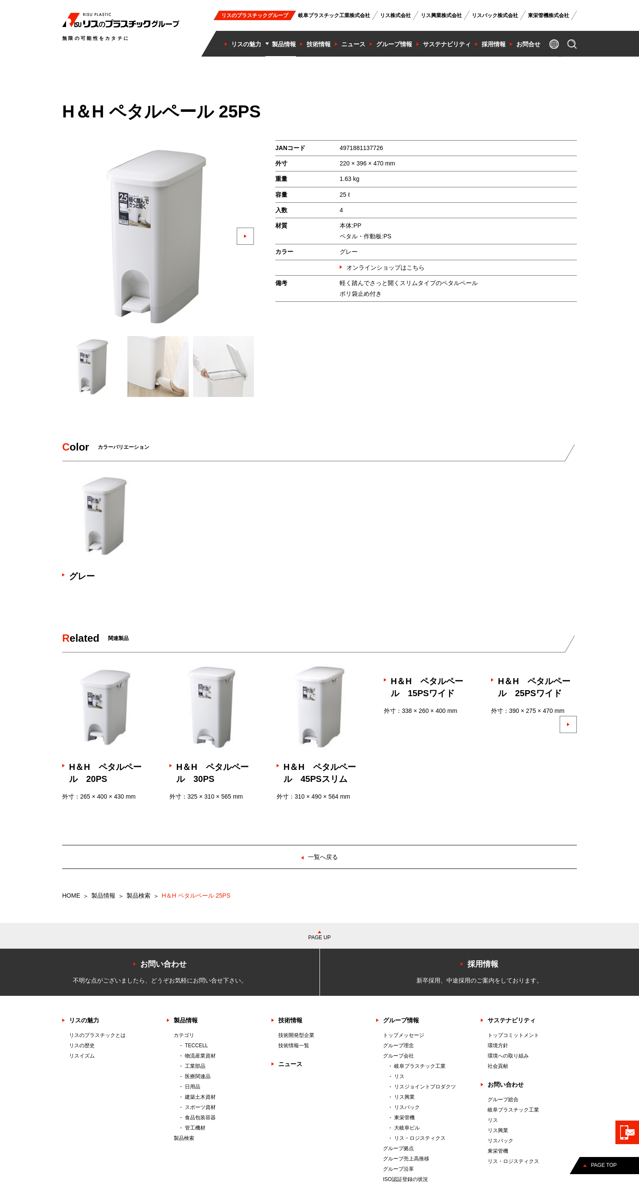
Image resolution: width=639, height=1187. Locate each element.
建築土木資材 (200, 1097)
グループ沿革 (398, 1169)
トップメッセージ (403, 1035)
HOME (71, 895)
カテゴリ (184, 1035)
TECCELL (196, 1046)
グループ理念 (398, 1046)
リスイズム (82, 1056)
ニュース (290, 1064)
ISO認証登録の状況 (405, 1179)
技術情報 (290, 1020)
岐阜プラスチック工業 (420, 1066)
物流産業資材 (200, 1056)
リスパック (407, 1107)
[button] (245, 236)
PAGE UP (319, 938)
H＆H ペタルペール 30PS (212, 773)
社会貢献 (498, 1066)
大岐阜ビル (407, 1128)
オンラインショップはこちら (386, 267)
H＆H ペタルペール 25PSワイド (534, 687)
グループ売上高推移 (406, 1159)
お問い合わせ (506, 1084)
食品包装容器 (200, 1118)
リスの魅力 (84, 1020)
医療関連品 (198, 1076)
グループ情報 (401, 1020)
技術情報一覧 (293, 1046)
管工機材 (195, 1128)
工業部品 (195, 1066)
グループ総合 (503, 1100)
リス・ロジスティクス (420, 1138)
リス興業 (404, 1097)
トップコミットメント (513, 1035)
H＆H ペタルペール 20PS (105, 773)
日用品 (192, 1087)
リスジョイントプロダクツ (425, 1087)
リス (399, 1076)
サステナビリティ (512, 1020)
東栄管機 (404, 1118)
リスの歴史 (82, 1046)
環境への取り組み (508, 1056)
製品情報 (103, 895)
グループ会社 (398, 1056)
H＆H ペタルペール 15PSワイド (427, 687)
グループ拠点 (398, 1148)
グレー (82, 576)
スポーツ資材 (200, 1107)
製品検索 (139, 895)
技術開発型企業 (296, 1035)
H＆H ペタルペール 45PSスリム (319, 773)
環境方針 (498, 1046)
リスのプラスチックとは (97, 1035)
